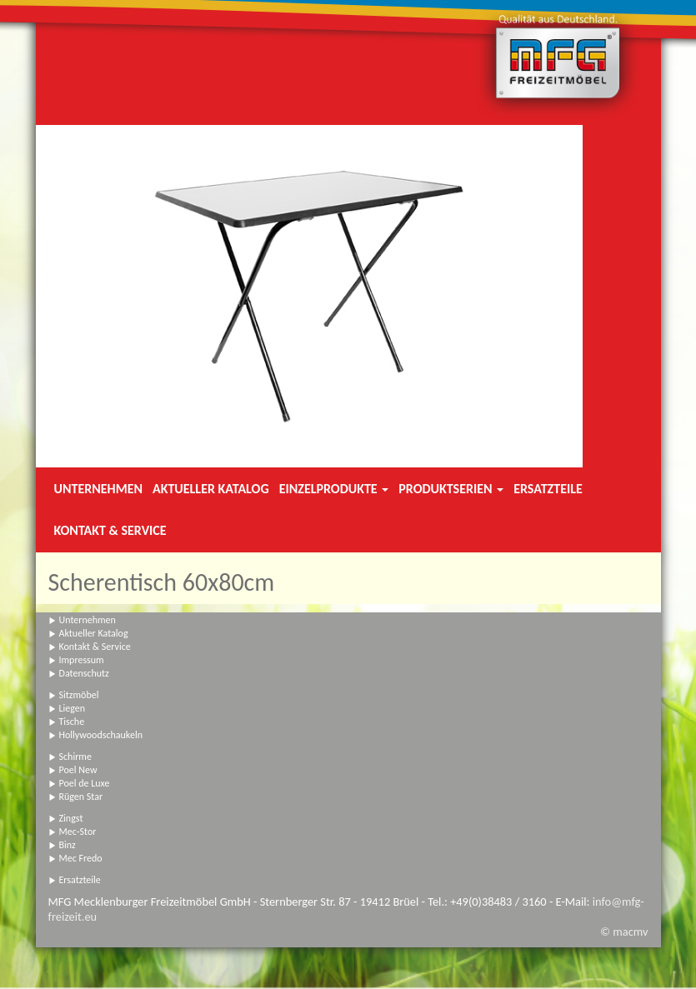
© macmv (624, 931)
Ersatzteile (548, 489)
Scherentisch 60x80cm (161, 582)
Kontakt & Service (110, 530)
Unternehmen (98, 489)
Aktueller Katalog (211, 489)
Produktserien (450, 489)
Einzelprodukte (334, 489)
